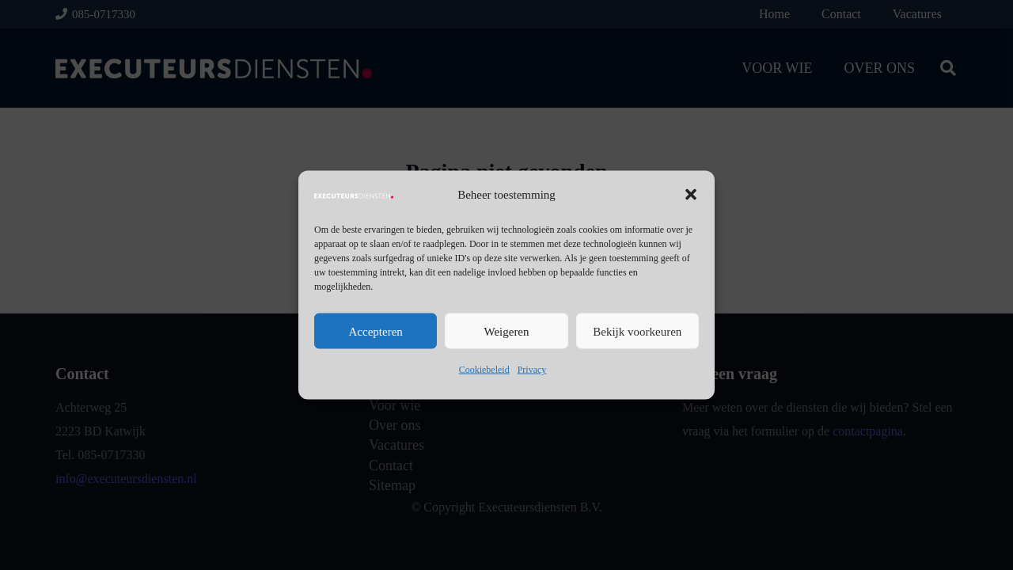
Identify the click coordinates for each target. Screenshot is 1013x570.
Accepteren (376, 331)
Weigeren (506, 331)
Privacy (532, 369)
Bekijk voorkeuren (637, 331)
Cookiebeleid (484, 369)
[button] (691, 195)
